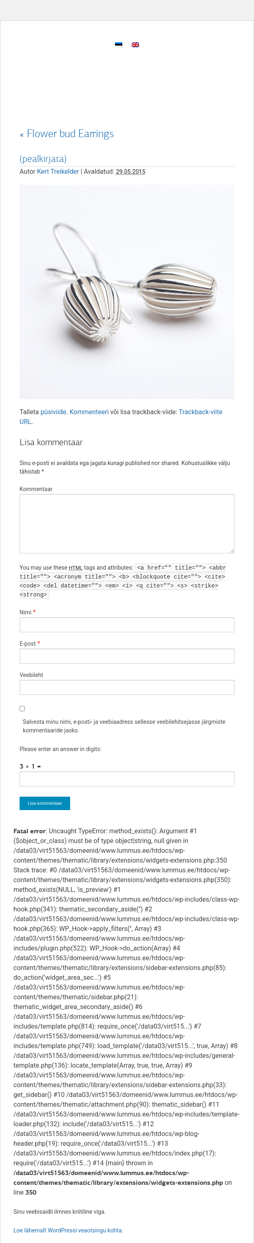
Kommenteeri (89, 412)
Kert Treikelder (58, 171)
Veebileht (31, 675)
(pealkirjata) (43, 158)
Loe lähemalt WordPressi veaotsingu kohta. (68, 1230)
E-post (27, 643)
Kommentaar (36, 489)
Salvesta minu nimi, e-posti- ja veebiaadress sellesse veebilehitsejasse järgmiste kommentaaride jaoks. (124, 726)
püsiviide (53, 412)
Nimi (25, 612)
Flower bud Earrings (67, 133)
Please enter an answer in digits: (61, 749)
